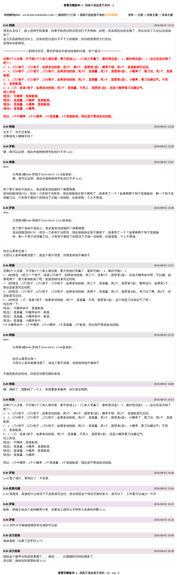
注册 (140, 15)
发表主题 (167, 15)
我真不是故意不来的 (97, 5)
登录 (131, 15)
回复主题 (152, 15)
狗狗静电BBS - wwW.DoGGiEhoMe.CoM (29, 15)
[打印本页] (111, 15)
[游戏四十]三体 (66, 15)
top (114, 573)
